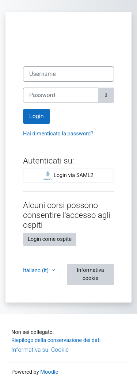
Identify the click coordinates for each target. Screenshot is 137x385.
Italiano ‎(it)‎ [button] (36, 270)
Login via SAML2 (68, 175)
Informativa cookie (90, 274)
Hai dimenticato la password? (58, 133)
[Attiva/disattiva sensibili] (106, 95)
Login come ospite (50, 239)
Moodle (49, 372)
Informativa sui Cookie (40, 349)
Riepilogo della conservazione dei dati (55, 340)
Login (36, 116)
